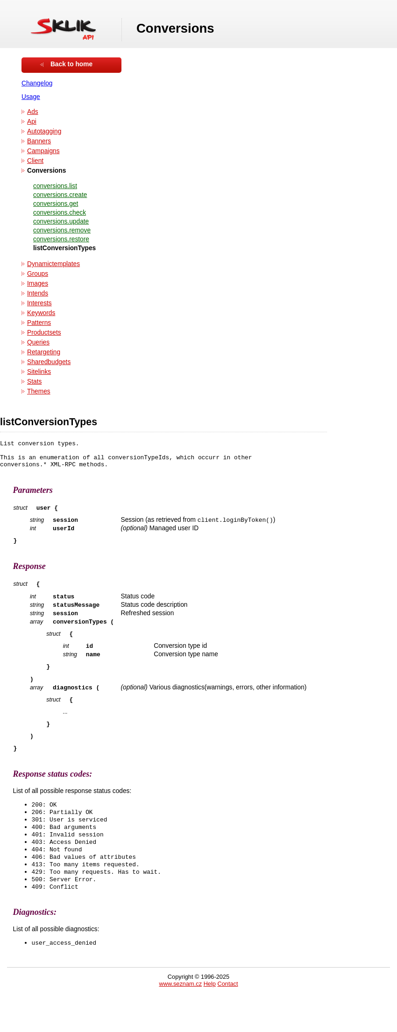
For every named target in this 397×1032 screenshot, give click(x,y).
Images (37, 283)
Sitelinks (39, 371)
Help (210, 1019)
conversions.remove (62, 230)
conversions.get (55, 203)
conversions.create (60, 194)
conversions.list (55, 186)
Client (35, 160)
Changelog (37, 83)
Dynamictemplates (53, 263)
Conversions (46, 170)
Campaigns (43, 150)
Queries (38, 342)
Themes (38, 391)
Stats (34, 381)
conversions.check (59, 212)
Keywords (41, 312)
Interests (39, 303)
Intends (37, 293)
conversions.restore (61, 239)
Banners (39, 141)
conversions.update (61, 221)
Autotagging (44, 131)
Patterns (39, 322)
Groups (37, 273)
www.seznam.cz (180, 1019)
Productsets (44, 332)
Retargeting (43, 352)
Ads (32, 111)
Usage (30, 96)
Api (31, 121)
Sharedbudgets (49, 361)
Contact (227, 1019)
